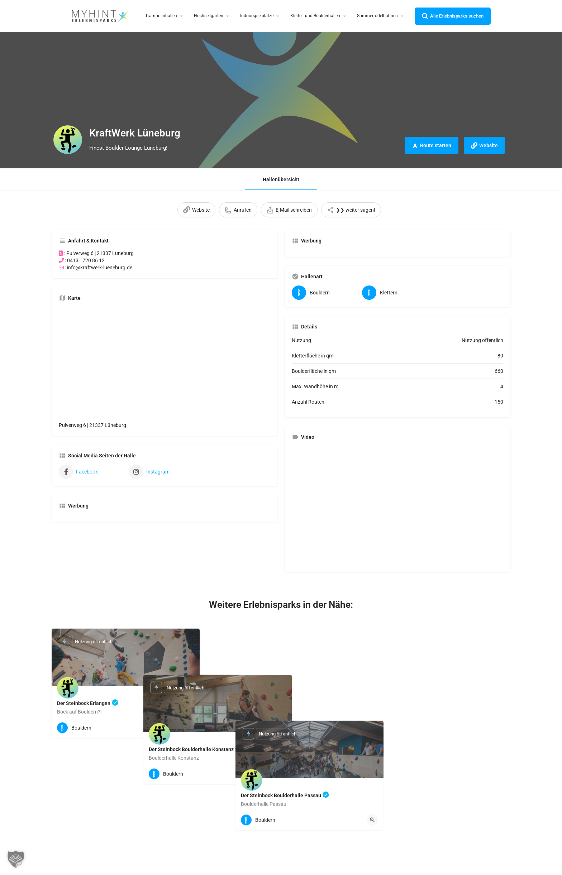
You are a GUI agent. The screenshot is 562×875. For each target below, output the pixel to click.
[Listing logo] (67, 139)
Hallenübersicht (281, 179)
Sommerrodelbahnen (377, 15)
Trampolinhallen (161, 15)
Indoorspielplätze (256, 15)
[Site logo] (101, 15)
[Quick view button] (188, 728)
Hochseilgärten (208, 15)
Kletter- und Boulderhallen (315, 15)
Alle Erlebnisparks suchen (453, 16)
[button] (16, 859)
